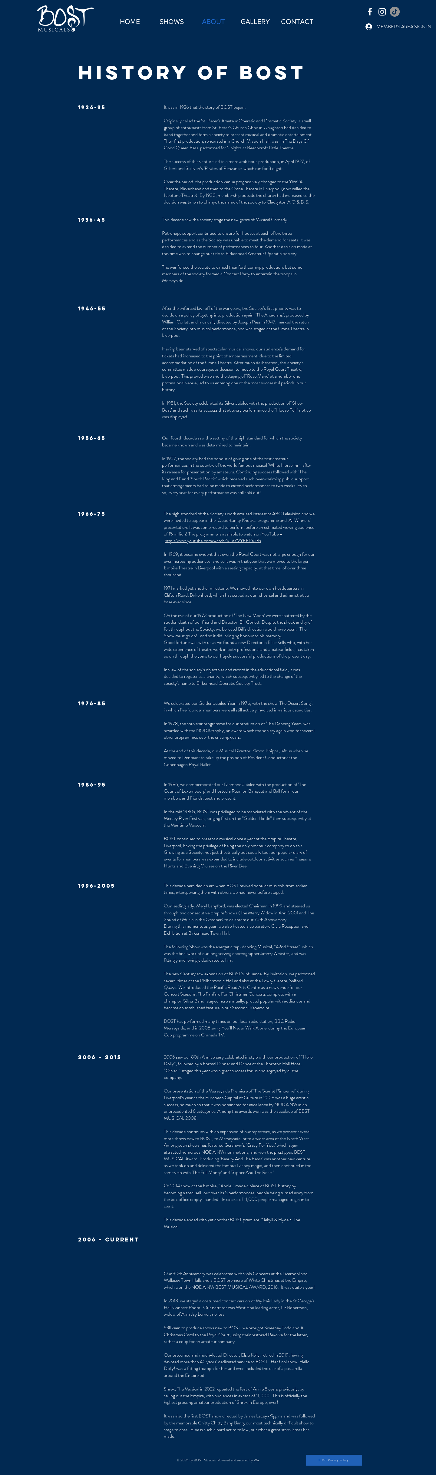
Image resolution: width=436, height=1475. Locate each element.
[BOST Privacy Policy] (334, 1460)
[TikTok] (395, 12)
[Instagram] (382, 12)
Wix (256, 1460)
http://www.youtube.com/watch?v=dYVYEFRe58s (213, 540)
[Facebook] (370, 12)
